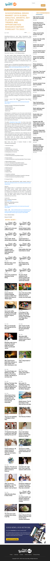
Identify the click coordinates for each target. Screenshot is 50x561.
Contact (21, 554)
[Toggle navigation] (6, 9)
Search (43, 5)
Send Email (9, 200)
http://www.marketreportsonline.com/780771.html (19, 67)
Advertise (16, 554)
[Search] (38, 3)
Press (11, 554)
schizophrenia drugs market (15, 122)
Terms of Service (28, 554)
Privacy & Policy (37, 554)
